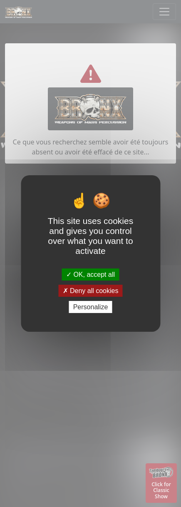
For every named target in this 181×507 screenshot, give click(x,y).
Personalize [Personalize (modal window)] (90, 307)
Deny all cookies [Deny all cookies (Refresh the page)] (91, 290)
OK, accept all (90, 274)
